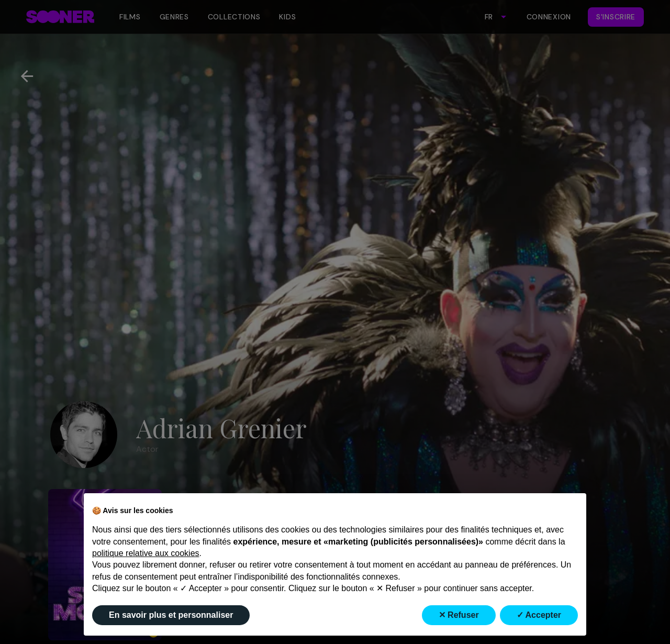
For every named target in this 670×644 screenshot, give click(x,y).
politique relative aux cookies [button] (145, 553)
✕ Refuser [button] (459, 614)
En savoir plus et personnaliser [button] (171, 614)
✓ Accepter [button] (539, 614)
